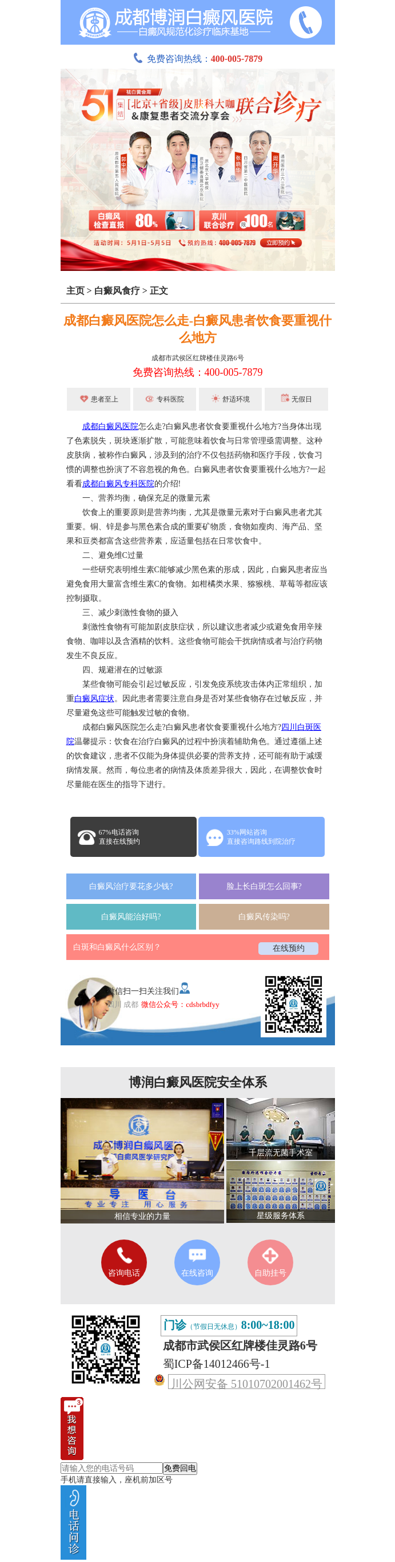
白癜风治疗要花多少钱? (131, 886)
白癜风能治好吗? (131, 916)
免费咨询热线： (198, 59)
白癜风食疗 (117, 291)
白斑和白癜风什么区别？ (117, 947)
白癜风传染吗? (264, 916)
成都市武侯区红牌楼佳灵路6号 (197, 358)
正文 (159, 291)
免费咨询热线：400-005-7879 (198, 372)
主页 (75, 291)
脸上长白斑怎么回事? (264, 886)
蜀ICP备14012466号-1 (216, 1364)
